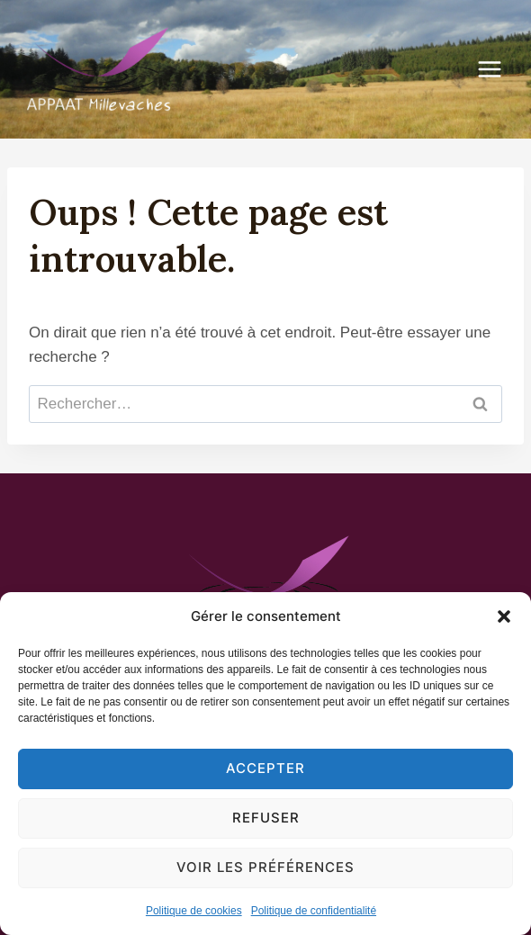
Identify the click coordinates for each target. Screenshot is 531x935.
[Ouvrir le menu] (498, 68)
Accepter (265, 768)
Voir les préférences (265, 867)
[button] (504, 616)
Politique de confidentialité (313, 910)
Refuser (266, 817)
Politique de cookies (194, 910)
